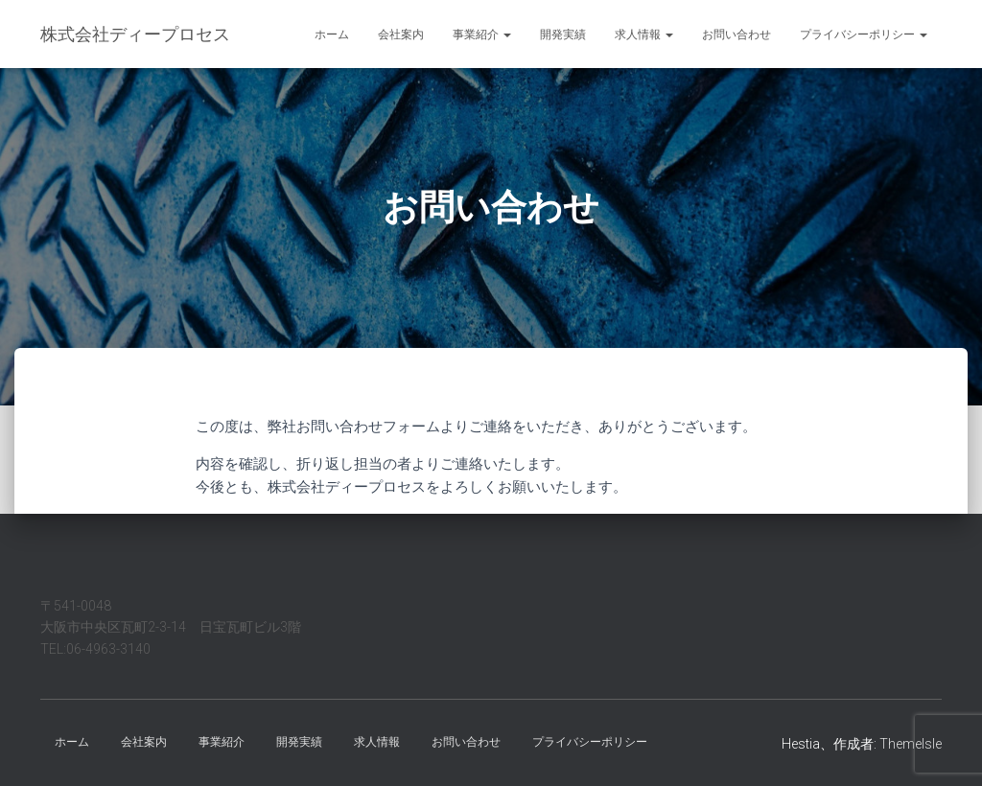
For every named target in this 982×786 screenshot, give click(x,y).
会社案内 (401, 34)
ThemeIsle (910, 743)
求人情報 (644, 34)
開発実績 (563, 34)
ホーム (332, 34)
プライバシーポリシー (863, 34)
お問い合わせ (736, 34)
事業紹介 (482, 34)
